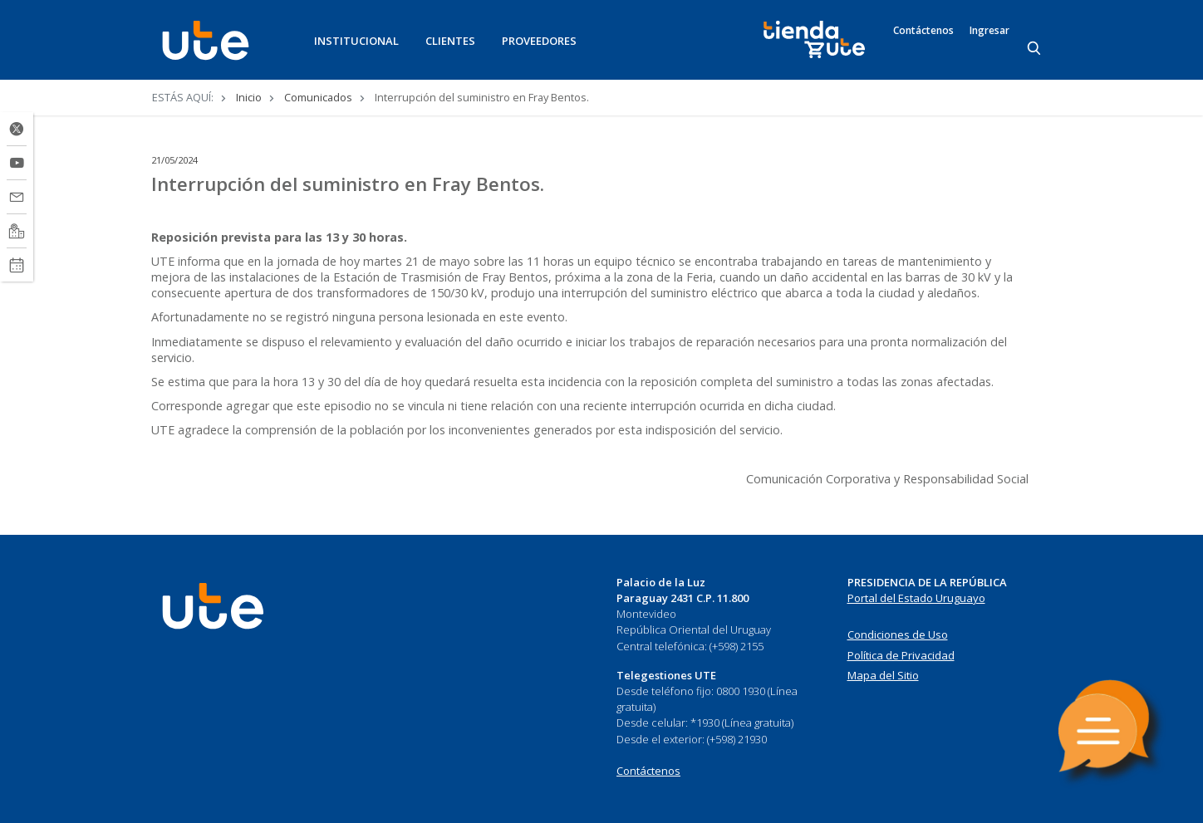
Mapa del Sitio (883, 675)
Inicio (249, 97)
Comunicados (318, 97)
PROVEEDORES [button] (539, 40)
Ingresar (989, 30)
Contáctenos (923, 30)
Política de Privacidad (901, 655)
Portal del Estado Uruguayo (916, 597)
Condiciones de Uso (897, 634)
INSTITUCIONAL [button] (356, 40)
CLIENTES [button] (450, 40)
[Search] (1035, 49)
